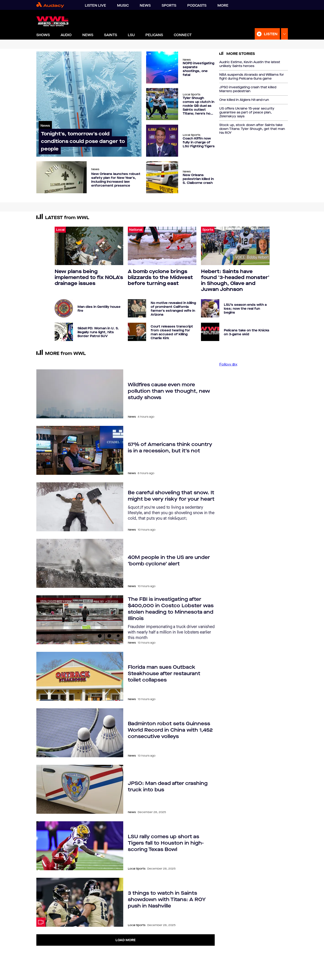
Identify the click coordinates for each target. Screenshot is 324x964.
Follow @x (228, 364)
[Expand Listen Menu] (284, 34)
